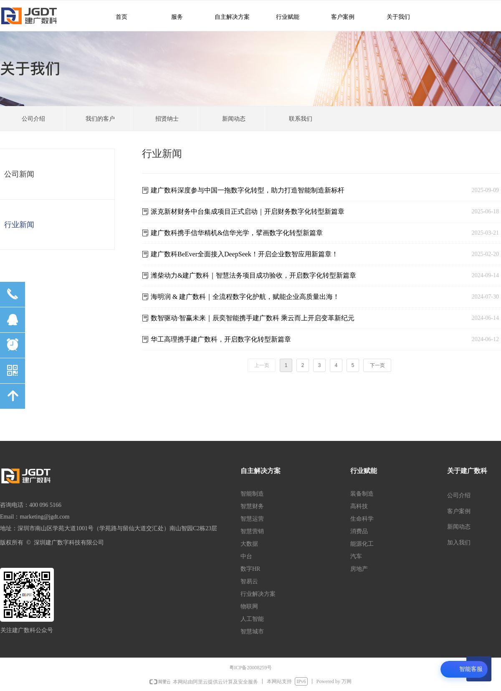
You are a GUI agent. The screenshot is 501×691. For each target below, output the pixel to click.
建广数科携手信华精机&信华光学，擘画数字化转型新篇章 (237, 232)
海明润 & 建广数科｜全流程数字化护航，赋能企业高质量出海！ (245, 296)
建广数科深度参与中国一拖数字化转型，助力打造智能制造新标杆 (247, 190)
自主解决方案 (228, 16)
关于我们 (392, 16)
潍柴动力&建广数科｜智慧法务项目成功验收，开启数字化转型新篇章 (253, 275)
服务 (172, 16)
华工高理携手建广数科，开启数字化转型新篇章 (221, 339)
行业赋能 (283, 16)
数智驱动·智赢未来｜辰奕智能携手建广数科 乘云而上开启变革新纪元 (252, 317)
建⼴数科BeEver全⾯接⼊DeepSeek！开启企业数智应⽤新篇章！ (244, 254)
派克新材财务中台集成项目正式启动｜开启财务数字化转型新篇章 (247, 211)
